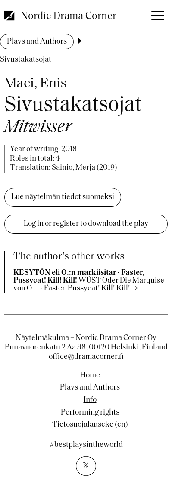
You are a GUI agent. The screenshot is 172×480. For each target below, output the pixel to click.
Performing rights (90, 413)
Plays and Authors (37, 41)
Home (90, 376)
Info (90, 400)
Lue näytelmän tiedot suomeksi (62, 197)
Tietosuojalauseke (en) (90, 425)
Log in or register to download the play (86, 224)
